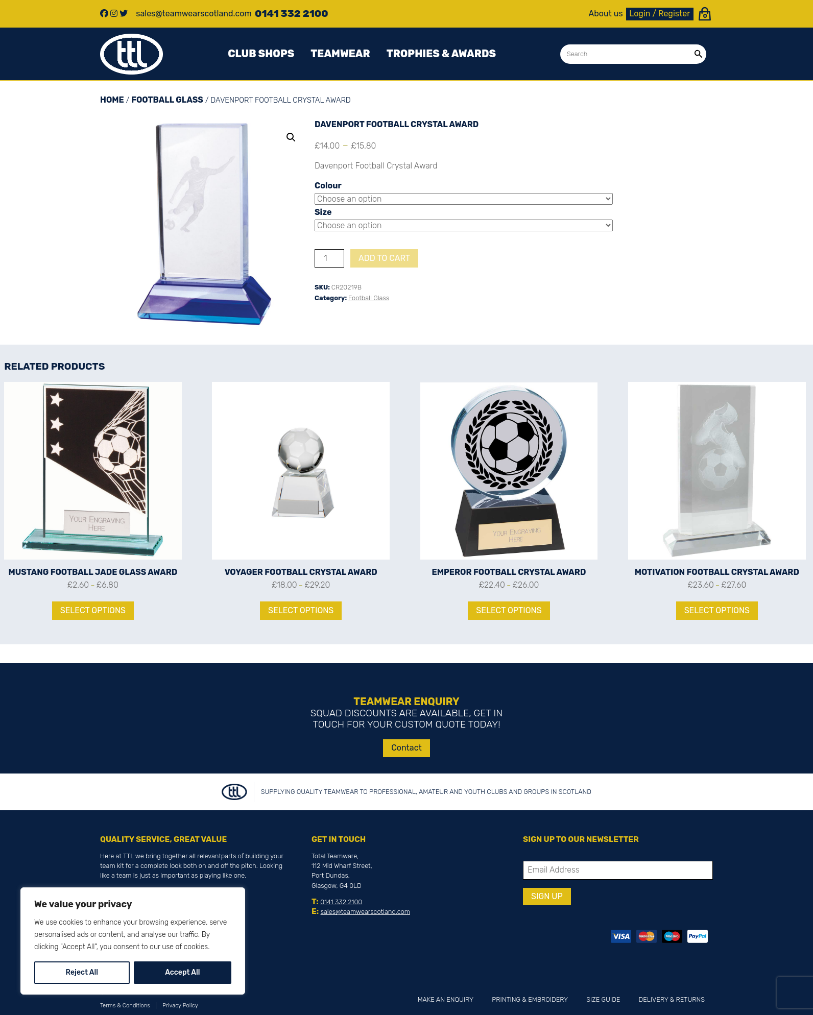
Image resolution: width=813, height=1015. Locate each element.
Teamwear (340, 53)
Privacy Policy (180, 1005)
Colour (328, 185)
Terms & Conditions (125, 1005)
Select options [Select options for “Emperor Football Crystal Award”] (508, 610)
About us (606, 13)
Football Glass (167, 100)
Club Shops (261, 53)
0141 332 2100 (341, 902)
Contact (406, 748)
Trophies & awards (441, 53)
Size (323, 212)
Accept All (182, 972)
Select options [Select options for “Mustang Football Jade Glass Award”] (93, 610)
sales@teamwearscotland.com (365, 911)
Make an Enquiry (445, 999)
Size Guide (603, 999)
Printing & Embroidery (530, 999)
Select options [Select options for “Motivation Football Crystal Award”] (717, 610)
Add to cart (384, 258)
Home (112, 100)
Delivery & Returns (672, 999)
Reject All (82, 972)
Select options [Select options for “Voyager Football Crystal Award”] (300, 610)
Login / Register (659, 13)
